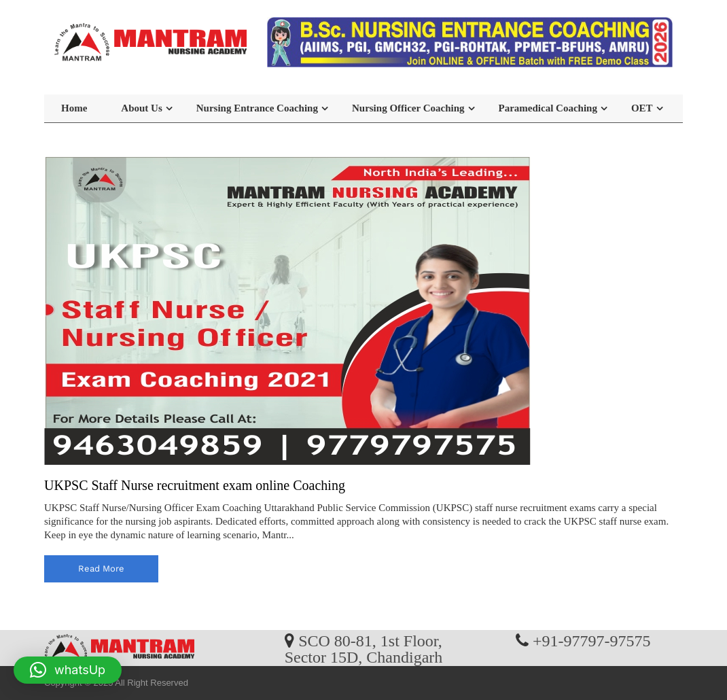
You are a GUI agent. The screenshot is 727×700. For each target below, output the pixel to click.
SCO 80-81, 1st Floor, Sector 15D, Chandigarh (364, 648)
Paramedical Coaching (548, 108)
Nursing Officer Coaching (408, 108)
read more (101, 568)
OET (642, 108)
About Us (141, 108)
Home (74, 108)
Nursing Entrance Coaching (257, 108)
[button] (68, 670)
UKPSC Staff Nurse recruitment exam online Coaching (194, 485)
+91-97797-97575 (592, 640)
